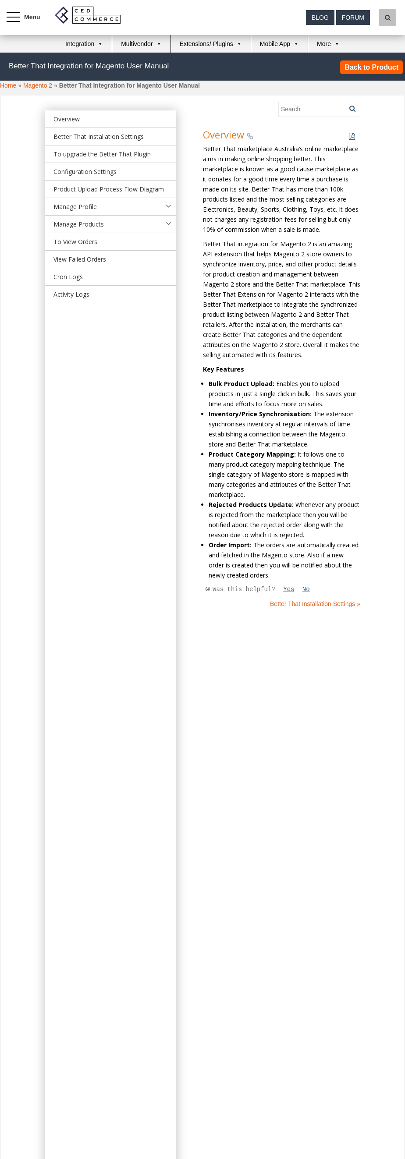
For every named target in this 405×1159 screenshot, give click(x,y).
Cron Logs (68, 277)
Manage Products (78, 224)
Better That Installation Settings (98, 136)
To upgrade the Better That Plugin (102, 154)
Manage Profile (75, 206)
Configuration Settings (85, 171)
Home (8, 85)
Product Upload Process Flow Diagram (108, 189)
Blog (320, 17)
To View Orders (75, 241)
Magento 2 (37, 85)
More (324, 43)
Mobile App (275, 43)
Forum (353, 17)
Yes (288, 589)
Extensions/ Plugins (206, 43)
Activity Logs (71, 294)
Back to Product (371, 67)
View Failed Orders (79, 259)
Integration (79, 43)
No (306, 589)
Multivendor (137, 43)
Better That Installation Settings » (315, 603)
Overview (66, 119)
